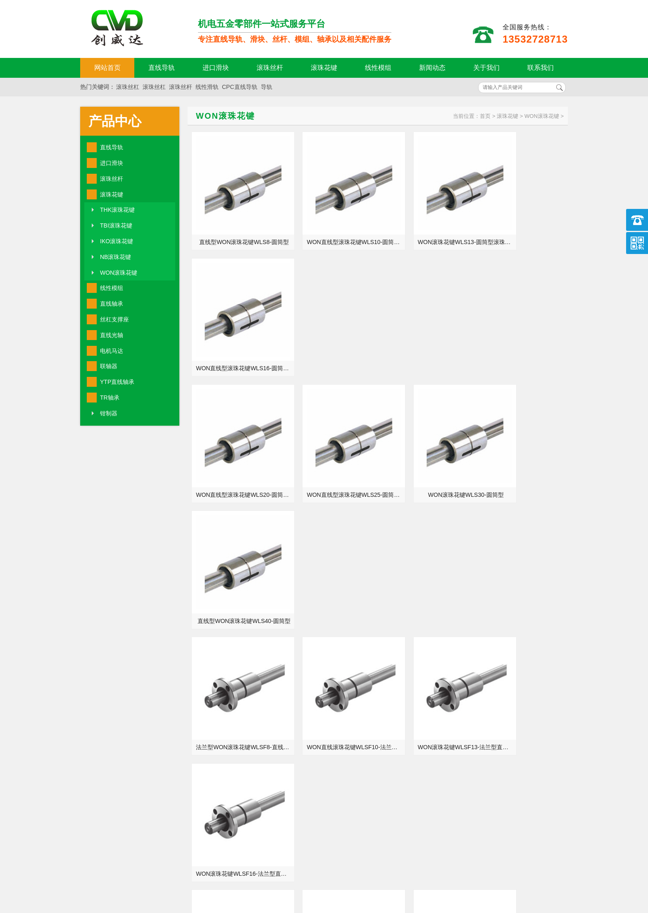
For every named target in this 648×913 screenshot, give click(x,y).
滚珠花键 (324, 67)
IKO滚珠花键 (116, 241)
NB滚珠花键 (115, 257)
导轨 (266, 87)
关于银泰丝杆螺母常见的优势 (475, 678)
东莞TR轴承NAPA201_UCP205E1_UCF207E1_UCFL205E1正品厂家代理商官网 (228, 712)
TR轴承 (109, 397)
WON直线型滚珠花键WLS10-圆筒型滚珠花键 (332, 226)
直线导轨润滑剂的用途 (213, 724)
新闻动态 (432, 67)
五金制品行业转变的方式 (216, 701)
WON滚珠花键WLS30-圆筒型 (426, 336)
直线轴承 (111, 303)
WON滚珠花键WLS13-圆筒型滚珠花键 (427, 226)
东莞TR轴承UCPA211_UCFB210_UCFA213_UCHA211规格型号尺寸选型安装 (482, 689)
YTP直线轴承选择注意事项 (472, 666)
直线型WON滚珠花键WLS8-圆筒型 (237, 226)
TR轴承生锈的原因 (462, 701)
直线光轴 (111, 335)
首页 (485, 116)
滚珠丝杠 (127, 87)
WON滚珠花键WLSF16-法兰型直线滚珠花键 (522, 447)
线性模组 (378, 67)
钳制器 (108, 413)
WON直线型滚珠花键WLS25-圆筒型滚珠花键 (332, 336)
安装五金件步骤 (458, 747)
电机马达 (111, 350)
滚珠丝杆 (270, 67)
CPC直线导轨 (239, 87)
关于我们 (486, 67)
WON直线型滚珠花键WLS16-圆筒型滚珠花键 (522, 226)
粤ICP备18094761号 (450, 878)
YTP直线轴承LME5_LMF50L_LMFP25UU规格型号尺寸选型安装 (228, 666)
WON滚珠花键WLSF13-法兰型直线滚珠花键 (427, 447)
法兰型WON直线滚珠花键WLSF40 (522, 557)
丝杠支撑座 (114, 319)
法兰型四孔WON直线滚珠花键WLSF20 (237, 557)
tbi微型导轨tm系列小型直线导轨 (225, 689)
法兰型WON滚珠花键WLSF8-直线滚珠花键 (237, 447)
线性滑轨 (207, 87)
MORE (302, 643)
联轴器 (108, 366)
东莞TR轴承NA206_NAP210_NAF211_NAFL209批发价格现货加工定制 (228, 736)
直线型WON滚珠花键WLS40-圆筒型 (522, 336)
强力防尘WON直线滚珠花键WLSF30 (427, 557)
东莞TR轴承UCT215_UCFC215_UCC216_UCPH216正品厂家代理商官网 (228, 747)
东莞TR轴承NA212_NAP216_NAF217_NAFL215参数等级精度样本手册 (482, 712)
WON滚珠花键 (118, 272)
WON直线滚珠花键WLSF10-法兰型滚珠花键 (332, 447)
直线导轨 (161, 67)
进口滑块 (215, 67)
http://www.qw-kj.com (469, 863)
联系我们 (540, 67)
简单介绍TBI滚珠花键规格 (471, 724)
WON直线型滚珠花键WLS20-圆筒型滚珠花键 (237, 336)
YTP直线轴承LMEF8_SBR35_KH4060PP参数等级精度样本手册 (228, 678)
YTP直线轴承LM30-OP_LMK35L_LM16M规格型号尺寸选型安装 (482, 736)
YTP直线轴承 (117, 382)
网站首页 (107, 67)
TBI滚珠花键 (116, 225)
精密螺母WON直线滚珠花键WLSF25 (332, 557)
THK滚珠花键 (117, 209)
